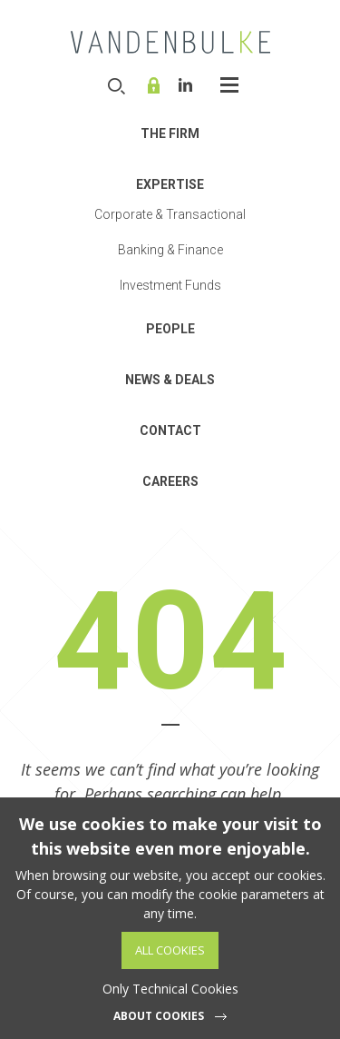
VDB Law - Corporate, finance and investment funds (170, 41)
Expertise (170, 184)
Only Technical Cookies (170, 988)
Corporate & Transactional (170, 214)
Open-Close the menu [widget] (229, 85)
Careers (170, 481)
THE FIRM (170, 133)
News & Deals (170, 379)
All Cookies (170, 950)
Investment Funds (170, 285)
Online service (156, 85)
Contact (170, 430)
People (170, 329)
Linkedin (185, 85)
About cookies (158, 1016)
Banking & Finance (170, 249)
